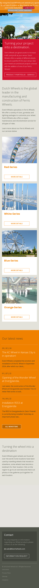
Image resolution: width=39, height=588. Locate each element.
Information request (17, 556)
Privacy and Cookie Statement (20, 10)
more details (17, 177)
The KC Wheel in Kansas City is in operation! (18, 354)
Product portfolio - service (20, 75)
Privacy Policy (6, 573)
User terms (5, 569)
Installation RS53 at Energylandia (12, 404)
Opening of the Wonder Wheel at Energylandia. (19, 379)
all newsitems (11, 426)
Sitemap (4, 576)
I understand (29, 8)
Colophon (5, 580)
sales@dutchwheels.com (15, 549)
